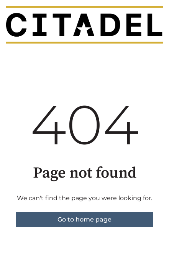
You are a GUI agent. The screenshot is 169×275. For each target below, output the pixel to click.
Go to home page (84, 219)
